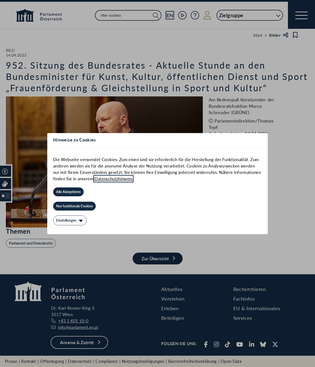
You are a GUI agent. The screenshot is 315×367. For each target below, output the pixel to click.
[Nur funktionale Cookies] (74, 206)
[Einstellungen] (70, 220)
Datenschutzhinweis (113, 178)
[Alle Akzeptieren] (68, 191)
